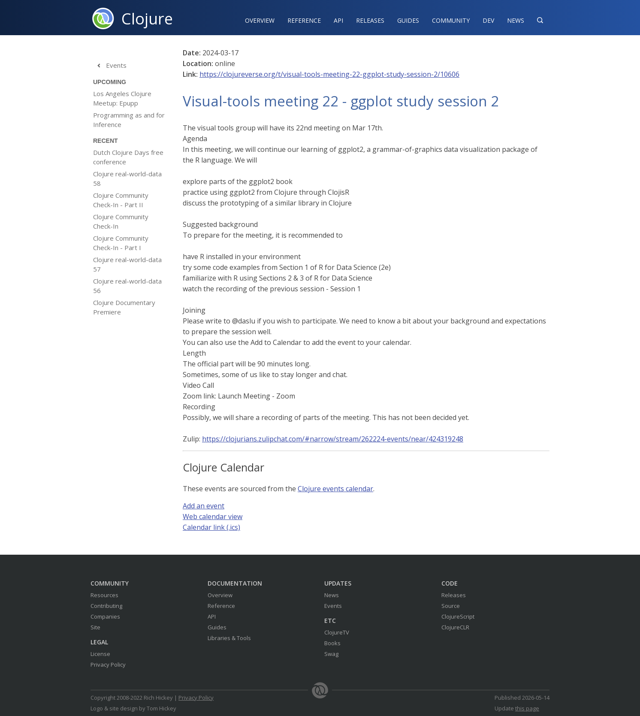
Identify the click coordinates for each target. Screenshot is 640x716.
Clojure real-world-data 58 (127, 178)
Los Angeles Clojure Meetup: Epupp (122, 98)
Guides (408, 20)
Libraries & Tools (229, 638)
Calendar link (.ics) (211, 527)
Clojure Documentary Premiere (124, 307)
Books (332, 643)
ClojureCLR (455, 627)
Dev (488, 20)
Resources (104, 595)
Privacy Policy (108, 664)
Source (450, 606)
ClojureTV (336, 632)
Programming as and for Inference (129, 120)
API (338, 20)
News (515, 20)
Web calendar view (212, 516)
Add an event (203, 506)
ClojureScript (457, 616)
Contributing (106, 606)
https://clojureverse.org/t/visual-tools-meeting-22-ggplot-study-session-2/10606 (329, 74)
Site (95, 627)
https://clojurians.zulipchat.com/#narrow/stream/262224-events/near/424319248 (332, 439)
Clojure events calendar (335, 488)
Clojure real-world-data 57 (127, 264)
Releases (370, 20)
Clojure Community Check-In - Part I (120, 243)
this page (527, 708)
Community (451, 20)
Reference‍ (304, 20)
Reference (221, 606)
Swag (331, 654)
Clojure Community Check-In (120, 221)
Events (110, 65)
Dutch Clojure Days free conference (128, 157)
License (100, 654)
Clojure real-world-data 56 (127, 286)
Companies (105, 616)
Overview (260, 20)
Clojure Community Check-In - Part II (120, 200)
